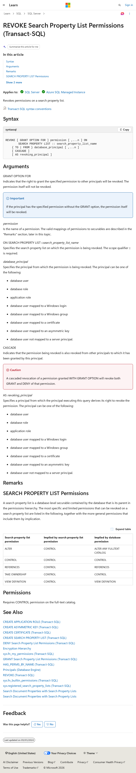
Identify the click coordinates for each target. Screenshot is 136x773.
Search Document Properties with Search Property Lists (39, 691)
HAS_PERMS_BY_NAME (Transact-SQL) (28, 664)
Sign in (129, 5)
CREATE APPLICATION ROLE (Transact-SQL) (31, 622)
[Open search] (119, 5)
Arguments (12, 66)
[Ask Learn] (122, 14)
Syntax (10, 61)
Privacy (82, 762)
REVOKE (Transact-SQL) (18, 675)
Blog (50, 762)
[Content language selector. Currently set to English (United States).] (20, 753)
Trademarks (29, 767)
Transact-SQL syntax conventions (29, 109)
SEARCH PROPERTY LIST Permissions (27, 76)
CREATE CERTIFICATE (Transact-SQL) (27, 632)
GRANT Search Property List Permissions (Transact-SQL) (40, 659)
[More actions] (129, 14)
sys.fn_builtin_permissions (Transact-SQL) (30, 680)
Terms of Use (10, 767)
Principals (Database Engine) (22, 670)
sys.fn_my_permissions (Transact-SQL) (28, 654)
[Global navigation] (4, 5)
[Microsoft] (68, 5)
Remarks (11, 71)
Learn (7, 13)
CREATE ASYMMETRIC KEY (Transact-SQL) (30, 627)
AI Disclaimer (10, 762)
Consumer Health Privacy (108, 762)
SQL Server (34, 13)
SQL (18, 13)
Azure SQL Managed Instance (65, 92)
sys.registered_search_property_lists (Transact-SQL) (37, 686)
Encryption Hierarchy (17, 648)
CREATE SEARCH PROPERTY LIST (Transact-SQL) (34, 638)
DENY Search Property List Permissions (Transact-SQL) (39, 643)
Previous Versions (33, 762)
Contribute (66, 762)
